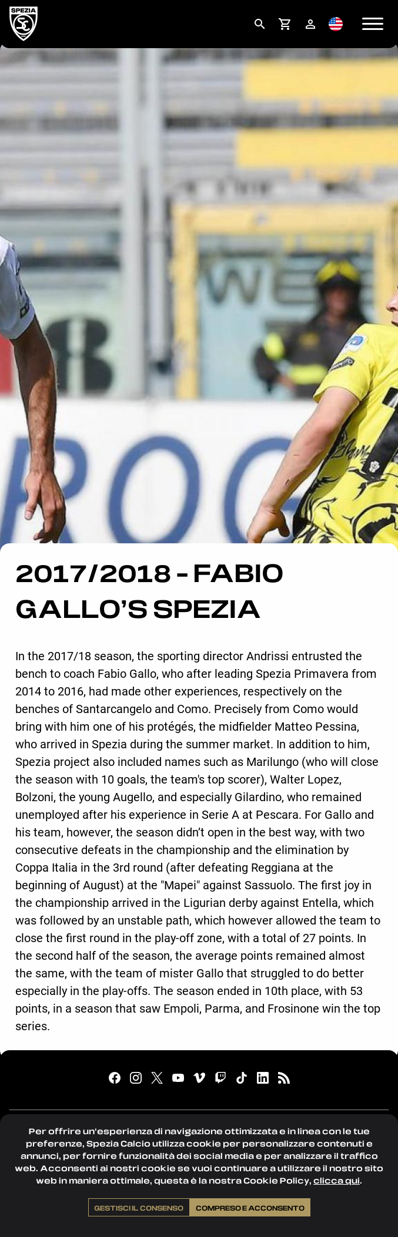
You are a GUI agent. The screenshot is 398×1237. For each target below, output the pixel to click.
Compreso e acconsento (250, 1207)
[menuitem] (259, 24)
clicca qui (336, 1180)
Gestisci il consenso (138, 1207)
